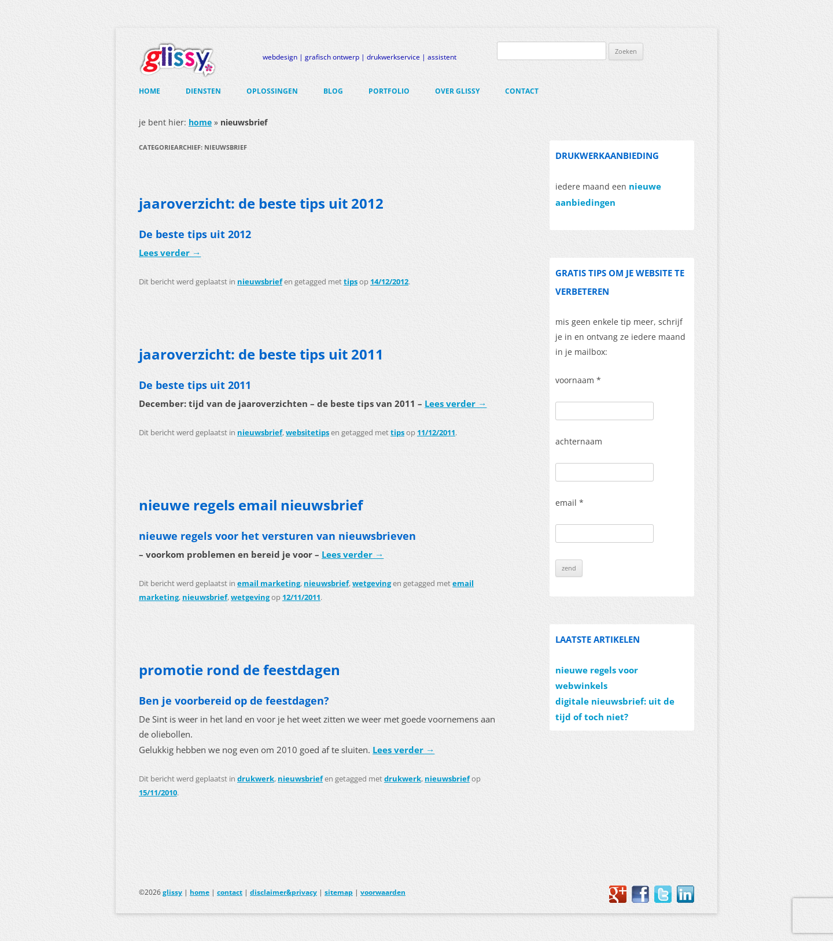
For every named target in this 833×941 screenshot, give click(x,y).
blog (333, 91)
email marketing (268, 583)
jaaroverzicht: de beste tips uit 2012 (261, 203)
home (149, 91)
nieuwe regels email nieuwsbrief (251, 504)
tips (350, 281)
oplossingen (272, 91)
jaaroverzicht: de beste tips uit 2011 (261, 354)
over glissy (457, 91)
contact (522, 91)
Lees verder (170, 253)
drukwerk (255, 778)
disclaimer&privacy (283, 892)
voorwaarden (383, 892)
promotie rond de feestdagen (239, 669)
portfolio (389, 91)
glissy (172, 892)
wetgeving (371, 583)
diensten (203, 91)
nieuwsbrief (259, 281)
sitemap (339, 892)
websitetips (307, 432)
